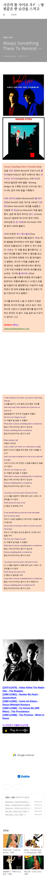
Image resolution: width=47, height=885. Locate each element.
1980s (7, 797)
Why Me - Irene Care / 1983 (16, 811)
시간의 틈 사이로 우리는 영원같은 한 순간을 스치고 (23, 5)
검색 (36, 5)
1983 (13, 797)
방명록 (14, 14)
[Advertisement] (23, 615)
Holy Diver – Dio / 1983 (14, 815)
